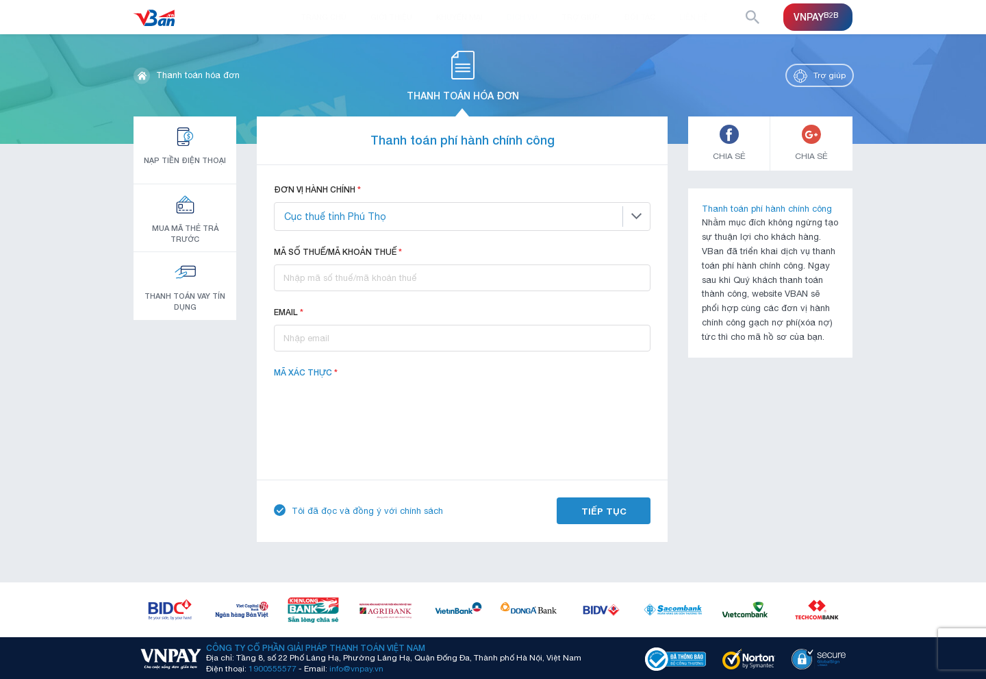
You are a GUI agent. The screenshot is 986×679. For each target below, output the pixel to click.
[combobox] (462, 216)
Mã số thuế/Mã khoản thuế (338, 252)
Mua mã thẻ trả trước (185, 218)
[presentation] (378, 412)
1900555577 (272, 669)
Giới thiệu (391, 16)
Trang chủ (323, 16)
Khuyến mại (459, 16)
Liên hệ (693, 16)
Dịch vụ (522, 16)
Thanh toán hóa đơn (198, 75)
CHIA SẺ (729, 143)
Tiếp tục (604, 511)
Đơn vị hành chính (317, 189)
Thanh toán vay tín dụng (184, 286)
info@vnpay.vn (356, 669)
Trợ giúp (580, 16)
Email (288, 312)
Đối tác (639, 16)
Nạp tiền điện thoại (185, 144)
